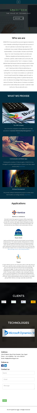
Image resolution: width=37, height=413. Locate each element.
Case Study (21, 249)
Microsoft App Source (13, 249)
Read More (22, 166)
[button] (3, 302)
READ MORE (17, 18)
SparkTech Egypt (15, 409)
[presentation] (14, 393)
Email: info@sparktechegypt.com (9, 358)
